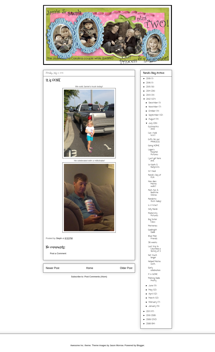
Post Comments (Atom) (95, 276)
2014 (148, 91)
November (154, 106)
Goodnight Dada (152, 231)
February (153, 302)
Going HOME (153, 145)
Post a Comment (58, 253)
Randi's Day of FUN (154, 176)
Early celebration (154, 269)
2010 (148, 315)
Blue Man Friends (152, 237)
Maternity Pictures (153, 214)
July (151, 123)
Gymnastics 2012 (153, 128)
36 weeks (152, 242)
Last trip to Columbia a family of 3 (154, 249)
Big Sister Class (152, 220)
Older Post (126, 268)
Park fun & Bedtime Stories (153, 193)
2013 (148, 95)
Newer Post (52, 268)
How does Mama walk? (152, 184)
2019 (148, 78)
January (153, 306)
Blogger (140, 345)
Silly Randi (152, 209)
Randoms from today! (154, 200)
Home (89, 268)
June (151, 285)
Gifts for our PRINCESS (154, 140)
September (154, 115)
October (152, 111)
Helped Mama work (154, 262)
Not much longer (152, 256)
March (152, 298)
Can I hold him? (152, 134)
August (152, 119)
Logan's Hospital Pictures (153, 152)
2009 (149, 319)
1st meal (152, 171)
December (154, 102)
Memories (152, 225)
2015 (148, 86)
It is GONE (152, 274)
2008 (148, 323)
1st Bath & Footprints (153, 166)
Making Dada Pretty (154, 279)
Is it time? (153, 205)
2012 (148, 99)
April (151, 294)
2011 (148, 311)
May (151, 289)
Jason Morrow (116, 345)
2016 (148, 82)
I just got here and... (154, 159)
